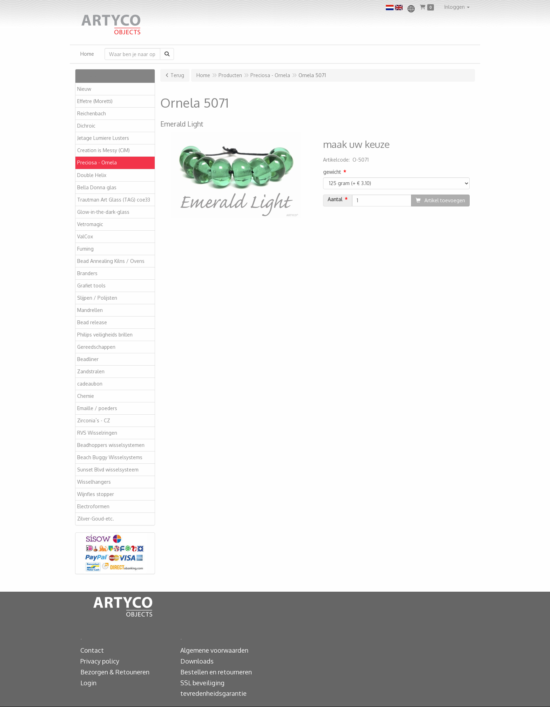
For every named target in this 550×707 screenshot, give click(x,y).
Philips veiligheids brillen (105, 335)
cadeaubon (89, 384)
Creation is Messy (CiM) (103, 150)
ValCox (85, 236)
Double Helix (91, 175)
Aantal (335, 199)
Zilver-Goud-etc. (95, 519)
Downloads (197, 661)
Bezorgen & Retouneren (114, 672)
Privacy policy (99, 661)
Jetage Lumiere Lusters (103, 138)
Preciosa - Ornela (97, 162)
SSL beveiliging (202, 683)
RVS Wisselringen (97, 433)
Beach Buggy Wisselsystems (109, 457)
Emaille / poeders (97, 408)
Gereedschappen (96, 347)
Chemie (85, 396)
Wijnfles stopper (95, 494)
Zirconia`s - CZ (93, 420)
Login (88, 683)
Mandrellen (90, 310)
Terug (177, 75)
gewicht (332, 172)
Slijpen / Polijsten (97, 298)
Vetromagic (90, 224)
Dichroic (86, 126)
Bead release (92, 322)
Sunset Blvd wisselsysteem (108, 470)
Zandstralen (91, 371)
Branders (87, 273)
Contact (92, 650)
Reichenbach (91, 113)
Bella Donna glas (96, 187)
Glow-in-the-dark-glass (103, 212)
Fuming (85, 249)
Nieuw (84, 89)
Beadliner (88, 359)
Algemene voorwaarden (214, 650)
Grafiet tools (91, 285)
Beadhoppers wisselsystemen (111, 445)
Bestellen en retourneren (216, 672)
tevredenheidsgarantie (213, 693)
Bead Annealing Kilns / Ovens (111, 261)
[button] (457, 7)
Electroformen (93, 506)
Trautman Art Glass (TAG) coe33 (113, 200)
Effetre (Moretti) (95, 101)
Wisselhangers (94, 482)
